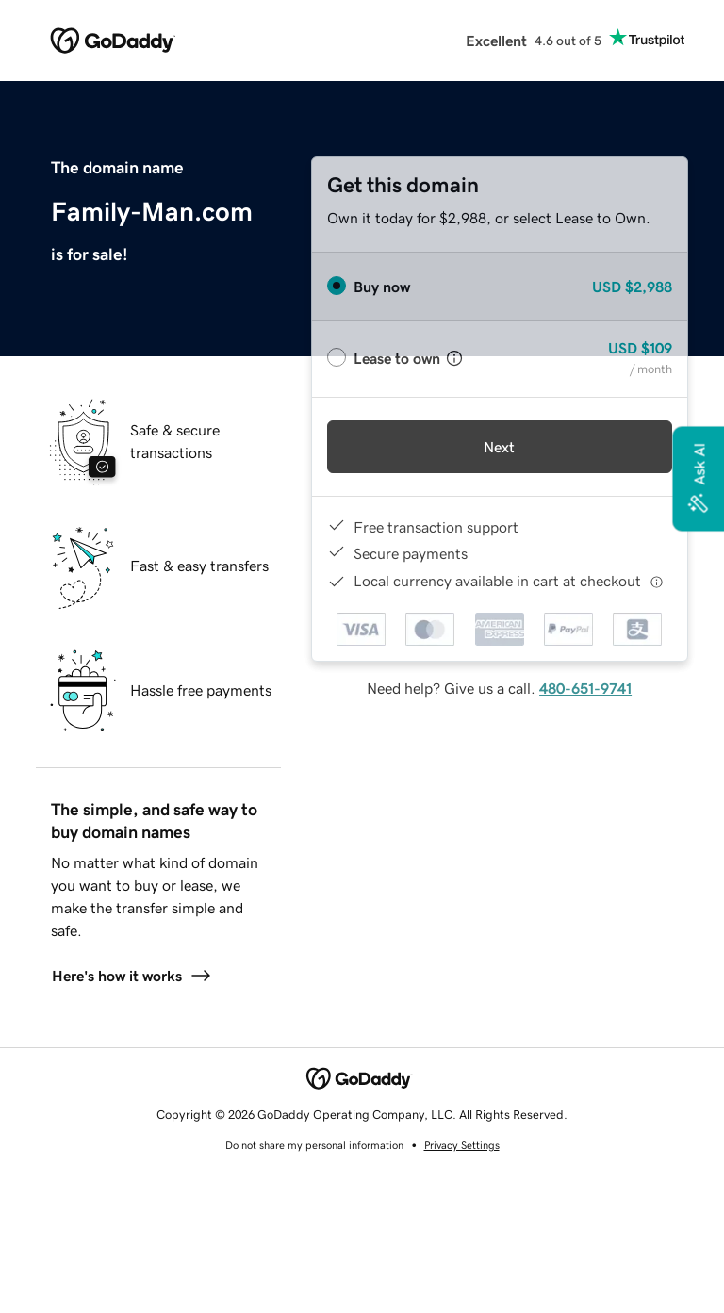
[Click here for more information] (656, 581)
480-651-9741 (585, 688)
